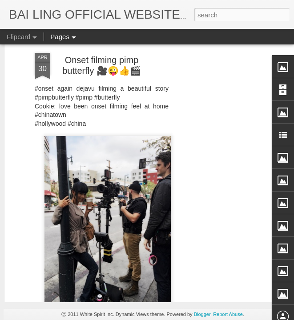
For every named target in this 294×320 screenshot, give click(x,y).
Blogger (202, 314)
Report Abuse (228, 314)
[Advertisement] (217, 141)
